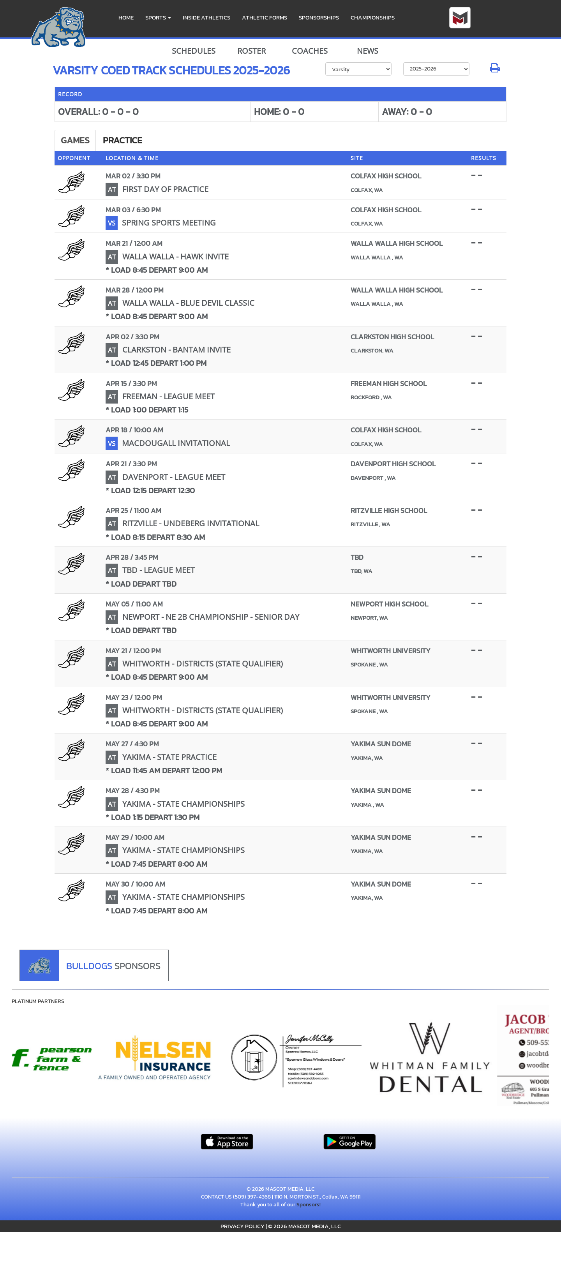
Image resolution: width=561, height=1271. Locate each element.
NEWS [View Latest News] (367, 51)
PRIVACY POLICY (243, 1226)
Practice (122, 140)
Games (75, 140)
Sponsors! (308, 1204)
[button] (158, 17)
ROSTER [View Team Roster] (251, 51)
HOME (126, 17)
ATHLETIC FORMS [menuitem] (264, 17)
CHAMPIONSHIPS (373, 17)
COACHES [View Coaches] (310, 51)
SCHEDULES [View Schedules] (193, 51)
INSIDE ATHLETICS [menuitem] (206, 17)
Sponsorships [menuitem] (319, 17)
